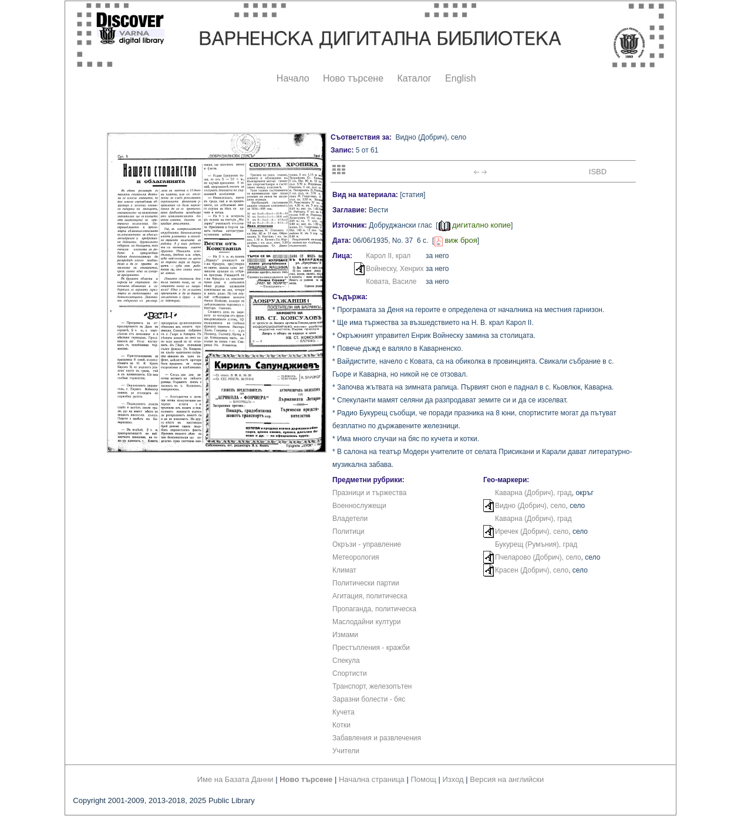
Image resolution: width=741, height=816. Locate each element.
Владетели (350, 518)
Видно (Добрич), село (530, 506)
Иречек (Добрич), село (531, 531)
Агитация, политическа (369, 596)
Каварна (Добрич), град (533, 493)
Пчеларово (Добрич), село (538, 557)
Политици (348, 531)
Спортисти (349, 673)
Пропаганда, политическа (374, 609)
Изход (453, 779)
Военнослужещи (359, 506)
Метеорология (355, 557)
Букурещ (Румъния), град (536, 544)
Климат (344, 570)
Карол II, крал (388, 256)
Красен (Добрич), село (531, 570)
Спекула (346, 660)
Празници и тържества (369, 493)
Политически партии (365, 583)
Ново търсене (353, 78)
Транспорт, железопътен (372, 686)
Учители (345, 751)
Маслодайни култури (366, 622)
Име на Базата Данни (235, 779)
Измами (345, 635)
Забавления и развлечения (376, 738)
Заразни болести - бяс (368, 699)
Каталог (414, 78)
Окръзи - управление (366, 544)
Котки (341, 725)
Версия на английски (507, 779)
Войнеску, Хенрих (394, 269)
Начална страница (372, 779)
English (460, 78)
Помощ (423, 779)
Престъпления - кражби (371, 648)
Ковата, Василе (391, 281)
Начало (293, 78)
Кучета (343, 712)
